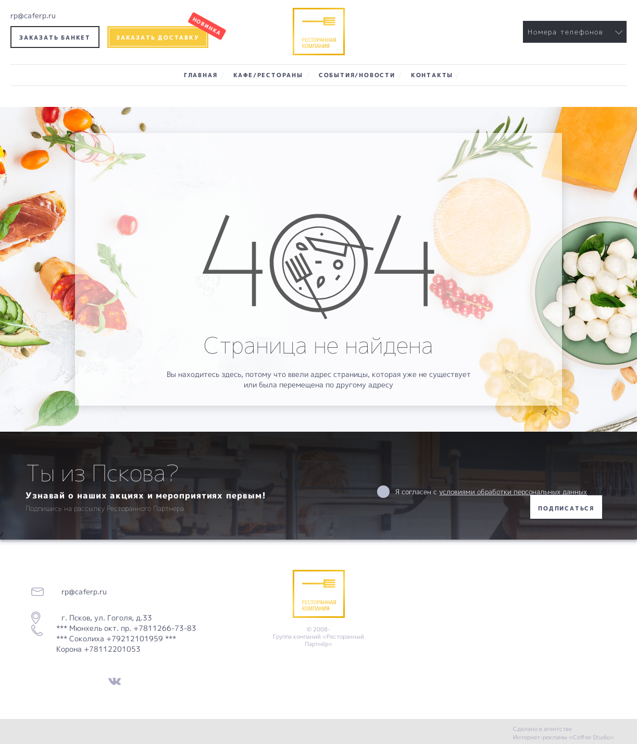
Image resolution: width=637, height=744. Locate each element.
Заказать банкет (55, 37)
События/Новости (357, 75)
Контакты (432, 75)
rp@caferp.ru (33, 15)
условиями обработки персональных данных (513, 491)
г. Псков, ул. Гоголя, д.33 (103, 618)
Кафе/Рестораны (268, 75)
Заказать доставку (157, 37)
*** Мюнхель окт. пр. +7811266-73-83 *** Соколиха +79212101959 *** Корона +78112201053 (126, 638)
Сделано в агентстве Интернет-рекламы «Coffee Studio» (563, 733)
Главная (201, 75)
